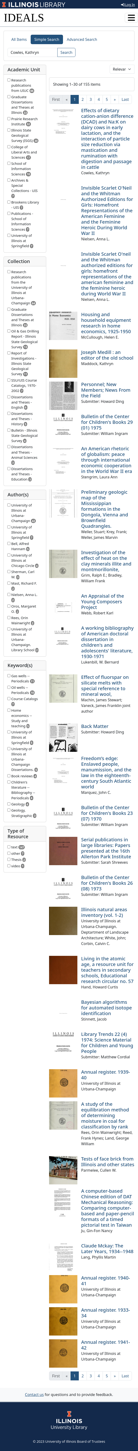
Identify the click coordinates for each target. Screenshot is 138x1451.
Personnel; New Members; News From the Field (105, 390)
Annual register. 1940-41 (105, 1281)
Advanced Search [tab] (82, 39)
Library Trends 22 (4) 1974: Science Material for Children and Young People (107, 1042)
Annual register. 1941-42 (105, 1345)
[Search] (33, 52)
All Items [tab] (19, 39)
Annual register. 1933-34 (105, 1313)
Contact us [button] (34, 1394)
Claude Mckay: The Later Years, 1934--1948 (107, 1248)
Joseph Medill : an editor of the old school (107, 355)
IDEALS (24, 17)
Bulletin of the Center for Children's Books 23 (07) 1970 (107, 813)
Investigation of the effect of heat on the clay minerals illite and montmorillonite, (106, 561)
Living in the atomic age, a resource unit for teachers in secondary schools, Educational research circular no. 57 (107, 969)
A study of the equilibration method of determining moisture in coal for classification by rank (105, 1115)
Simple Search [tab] (46, 39)
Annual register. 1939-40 (105, 1075)
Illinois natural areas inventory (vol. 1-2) (104, 912)
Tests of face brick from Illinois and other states (107, 1162)
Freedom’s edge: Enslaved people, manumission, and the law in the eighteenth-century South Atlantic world (106, 772)
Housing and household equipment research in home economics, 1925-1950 (106, 323)
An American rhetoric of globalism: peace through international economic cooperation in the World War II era (106, 459)
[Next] (115, 99)
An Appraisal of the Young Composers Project (102, 601)
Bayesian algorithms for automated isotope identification (106, 1008)
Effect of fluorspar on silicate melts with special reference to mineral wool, (105, 685)
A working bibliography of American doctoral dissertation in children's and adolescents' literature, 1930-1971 (107, 642)
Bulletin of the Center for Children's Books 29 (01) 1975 (107, 422)
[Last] (125, 99)
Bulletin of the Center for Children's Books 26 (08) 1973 (107, 883)
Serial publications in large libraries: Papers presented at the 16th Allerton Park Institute (106, 848)
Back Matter (95, 726)
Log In (128, 4)
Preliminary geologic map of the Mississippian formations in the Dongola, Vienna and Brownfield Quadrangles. (104, 509)
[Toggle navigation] (131, 17)
